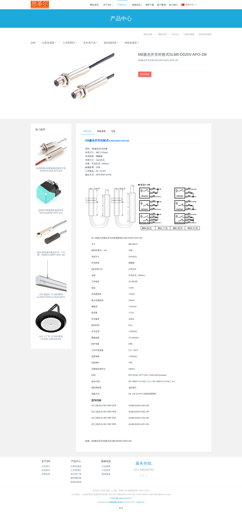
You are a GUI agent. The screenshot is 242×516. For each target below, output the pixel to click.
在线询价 (144, 74)
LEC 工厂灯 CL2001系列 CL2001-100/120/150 (51, 337)
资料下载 (149, 5)
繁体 (121, 508)
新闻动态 (137, 5)
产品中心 (122, 5)
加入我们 (173, 5)
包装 (117, 131)
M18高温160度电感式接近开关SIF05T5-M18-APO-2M (51, 169)
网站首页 (94, 5)
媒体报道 (106, 475)
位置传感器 (189, 34)
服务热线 (144, 464)
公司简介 (46, 467)
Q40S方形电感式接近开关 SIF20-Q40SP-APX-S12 (50, 211)
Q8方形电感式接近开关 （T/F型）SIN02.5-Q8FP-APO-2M (51, 253)
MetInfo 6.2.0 (116, 503)
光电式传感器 (204, 34)
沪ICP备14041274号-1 (121, 499)
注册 (208, 4)
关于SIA (108, 5)
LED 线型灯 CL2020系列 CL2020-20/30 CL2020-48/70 (51, 295)
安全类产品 (89, 42)
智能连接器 (131, 42)
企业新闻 (106, 467)
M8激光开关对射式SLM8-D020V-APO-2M (111, 441)
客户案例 (161, 5)
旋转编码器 (110, 42)
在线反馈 (46, 475)
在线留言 (46, 471)
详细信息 (88, 131)
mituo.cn (140, 503)
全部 (33, 42)
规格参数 (103, 131)
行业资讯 (106, 471)
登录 (202, 4)
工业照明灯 (69, 42)
